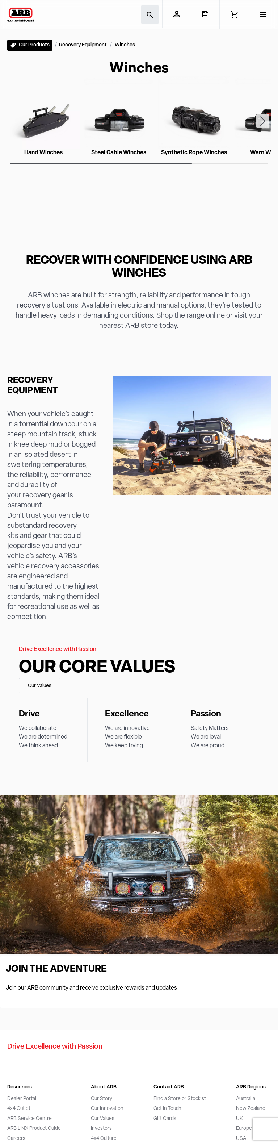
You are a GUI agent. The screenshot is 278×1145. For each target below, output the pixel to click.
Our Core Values (97, 668)
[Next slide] (262, 121)
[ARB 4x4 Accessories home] (20, 14)
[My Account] (176, 14)
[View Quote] (205, 14)
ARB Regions (251, 1087)
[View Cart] (234, 14)
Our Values (39, 686)
